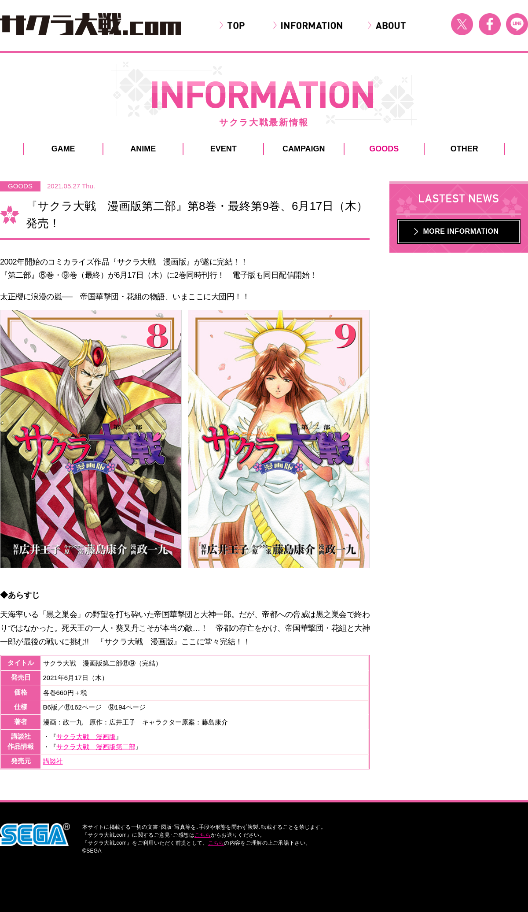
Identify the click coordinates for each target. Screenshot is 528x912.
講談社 (53, 761)
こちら (202, 835)
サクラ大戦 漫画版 (86, 736)
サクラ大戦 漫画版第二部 (96, 746)
